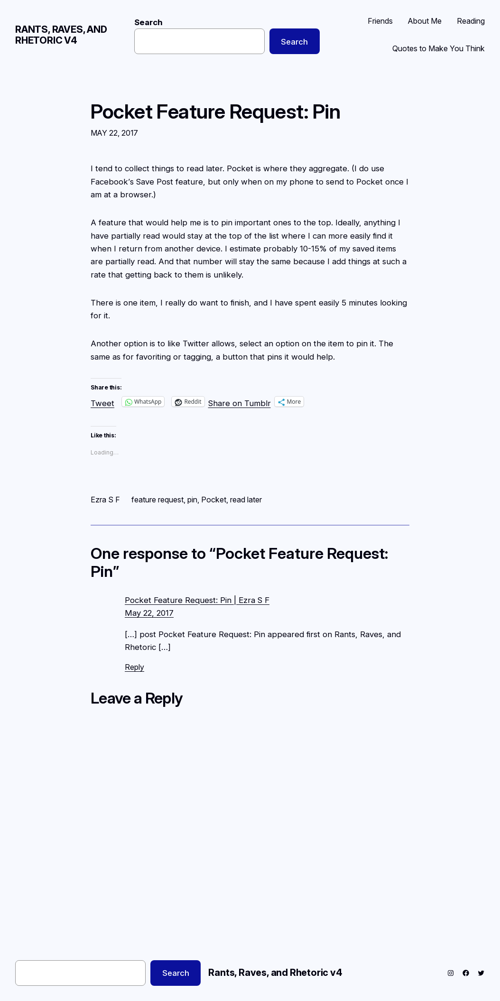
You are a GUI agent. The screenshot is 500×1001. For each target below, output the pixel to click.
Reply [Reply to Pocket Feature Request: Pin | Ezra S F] (134, 667)
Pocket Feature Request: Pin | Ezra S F (197, 600)
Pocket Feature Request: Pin (216, 111)
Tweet (102, 401)
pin (192, 499)
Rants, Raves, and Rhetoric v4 (61, 35)
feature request (157, 499)
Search (148, 22)
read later (246, 499)
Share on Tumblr (239, 401)
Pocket (213, 499)
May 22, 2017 (149, 613)
